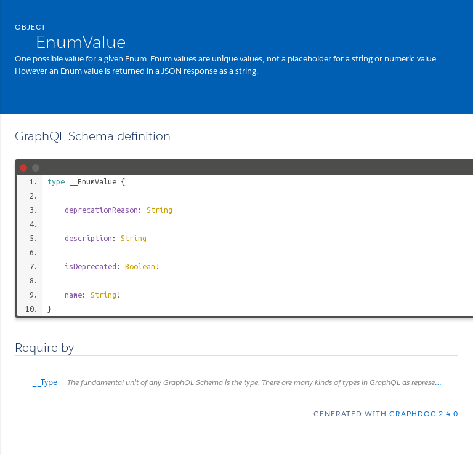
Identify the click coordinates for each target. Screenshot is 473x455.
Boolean (140, 266)
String (159, 209)
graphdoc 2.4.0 (423, 413)
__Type (245, 382)
